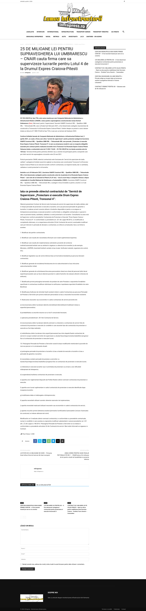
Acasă (21, 44)
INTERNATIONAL (53, 32)
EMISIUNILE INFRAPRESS (34, 36)
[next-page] (24, 517)
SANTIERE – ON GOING (94, 36)
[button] (123, 32)
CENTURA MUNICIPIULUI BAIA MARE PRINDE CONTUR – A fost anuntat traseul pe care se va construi (31, 507)
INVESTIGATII (73, 36)
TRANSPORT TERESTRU (100, 32)
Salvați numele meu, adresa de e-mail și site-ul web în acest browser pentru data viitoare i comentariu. (53, 564)
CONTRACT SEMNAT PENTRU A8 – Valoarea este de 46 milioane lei (110, 87)
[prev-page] (21, 517)
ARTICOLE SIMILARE (27, 485)
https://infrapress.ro (38, 471)
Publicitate (117, 609)
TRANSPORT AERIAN (83, 32)
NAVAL (48, 36)
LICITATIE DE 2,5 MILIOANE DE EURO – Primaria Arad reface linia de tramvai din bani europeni (36, 454)
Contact (124, 609)
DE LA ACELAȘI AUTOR (44, 485)
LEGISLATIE (30, 32)
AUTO (64, 36)
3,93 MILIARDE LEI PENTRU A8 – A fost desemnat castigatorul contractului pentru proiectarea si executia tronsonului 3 (110, 62)
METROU (56, 36)
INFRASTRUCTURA (67, 32)
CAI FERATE (115, 32)
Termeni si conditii (107, 609)
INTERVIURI (40, 32)
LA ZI (82, 36)
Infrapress (28, 72)
